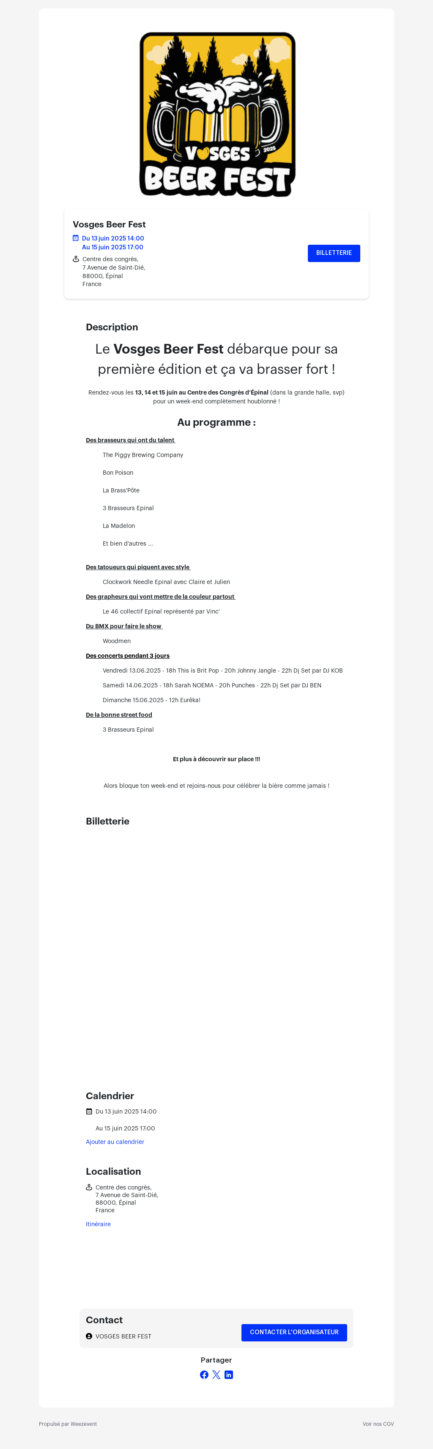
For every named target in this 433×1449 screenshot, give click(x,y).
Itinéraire (98, 1224)
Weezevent (84, 1424)
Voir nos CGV (378, 1424)
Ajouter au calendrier (115, 1142)
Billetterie (334, 253)
